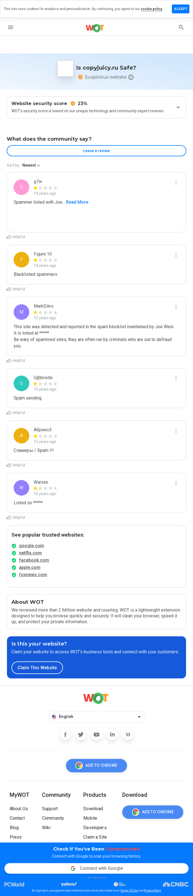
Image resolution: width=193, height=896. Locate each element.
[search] (181, 27)
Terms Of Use (129, 890)
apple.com (29, 567)
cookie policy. (152, 9)
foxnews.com (33, 574)
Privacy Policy (152, 890)
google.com (31, 545)
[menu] (10, 27)
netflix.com (30, 553)
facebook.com (34, 560)
